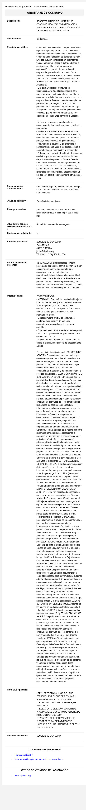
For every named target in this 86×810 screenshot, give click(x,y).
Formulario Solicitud (24, 755)
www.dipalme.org (23, 775)
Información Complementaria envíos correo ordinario (39, 759)
